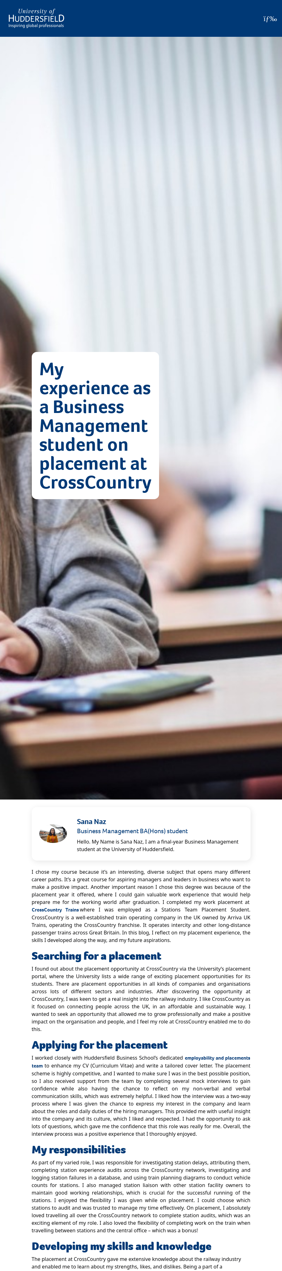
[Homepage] (36, 18)
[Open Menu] (270, 18)
